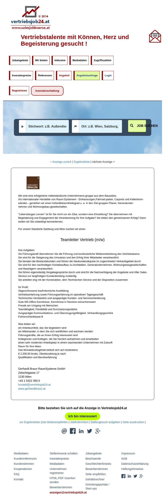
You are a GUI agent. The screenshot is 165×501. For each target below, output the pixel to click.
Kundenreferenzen (25, 458)
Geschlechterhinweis (98, 463)
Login (108, 75)
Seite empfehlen (96, 474)
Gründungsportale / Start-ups (97, 486)
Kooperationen (23, 469)
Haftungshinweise (132, 469)
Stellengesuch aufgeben (105, 422)
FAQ (17, 474)
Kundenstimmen (24, 463)
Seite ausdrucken (133, 422)
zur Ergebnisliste (30, 422)
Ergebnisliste (82, 161)
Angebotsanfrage (87, 75)
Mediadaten (79, 60)
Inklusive (60, 60)
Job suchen (138, 125)
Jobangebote (20, 60)
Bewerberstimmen (61, 487)
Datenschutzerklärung (134, 463)
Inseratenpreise (21, 75)
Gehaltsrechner (95, 479)
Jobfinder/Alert (79, 422)
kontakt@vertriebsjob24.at (34, 384)
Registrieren (19, 90)
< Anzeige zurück (60, 161)
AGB (124, 458)
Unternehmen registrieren (58, 471)
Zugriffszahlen (102, 60)
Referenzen (45, 75)
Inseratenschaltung (47, 90)
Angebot (64, 75)
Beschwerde (93, 458)
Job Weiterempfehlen (55, 422)
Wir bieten (41, 60)
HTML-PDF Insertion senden (62, 480)
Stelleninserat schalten (64, 453)
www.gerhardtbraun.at (31, 388)
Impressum (128, 453)
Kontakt (18, 479)
